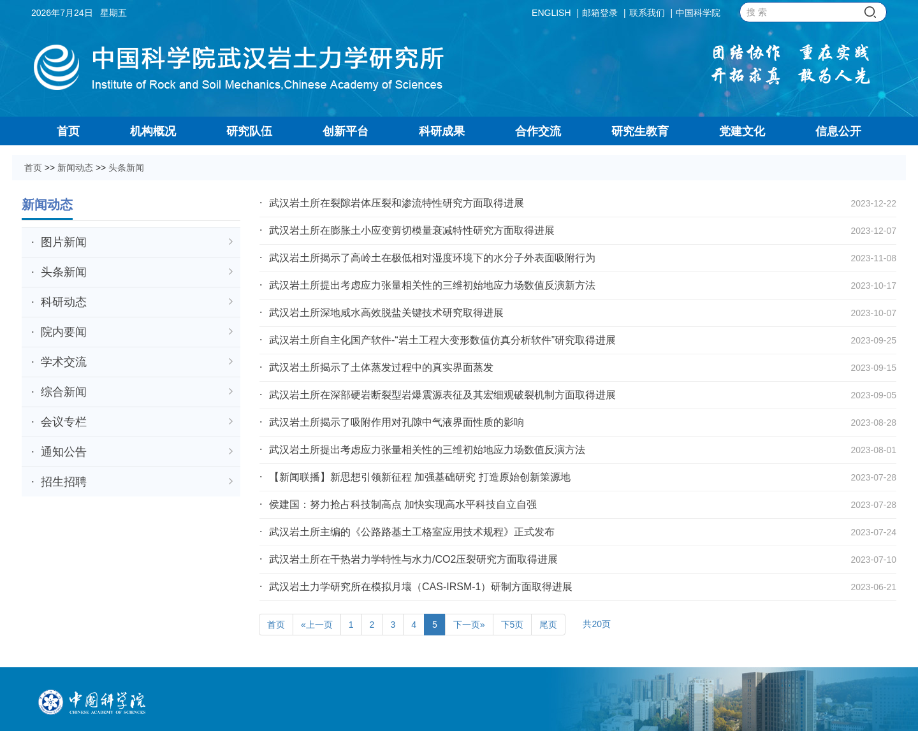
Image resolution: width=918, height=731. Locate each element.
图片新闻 (137, 242)
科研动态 (137, 302)
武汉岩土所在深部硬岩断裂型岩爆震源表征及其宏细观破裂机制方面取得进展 (442, 394)
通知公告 (137, 451)
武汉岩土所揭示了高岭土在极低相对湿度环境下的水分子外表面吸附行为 (432, 257)
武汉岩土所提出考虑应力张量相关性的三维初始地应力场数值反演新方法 (432, 285)
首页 (33, 168)
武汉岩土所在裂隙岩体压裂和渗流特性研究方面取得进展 (396, 203)
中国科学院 (698, 13)
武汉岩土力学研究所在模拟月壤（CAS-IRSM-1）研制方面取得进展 (420, 586)
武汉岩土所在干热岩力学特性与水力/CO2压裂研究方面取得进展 (413, 559)
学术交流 (137, 362)
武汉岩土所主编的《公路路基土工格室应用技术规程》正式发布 (412, 531)
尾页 (548, 624)
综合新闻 (137, 392)
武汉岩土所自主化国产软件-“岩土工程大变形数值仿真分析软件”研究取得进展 (442, 340)
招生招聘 (137, 481)
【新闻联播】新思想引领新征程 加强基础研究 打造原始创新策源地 (420, 477)
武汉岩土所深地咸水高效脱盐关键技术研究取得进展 (386, 312)
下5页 (512, 624)
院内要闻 (137, 332)
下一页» (469, 624)
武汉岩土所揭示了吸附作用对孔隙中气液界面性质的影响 (396, 422)
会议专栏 (137, 422)
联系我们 (647, 13)
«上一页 (317, 624)
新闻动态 (75, 168)
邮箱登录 (600, 13)
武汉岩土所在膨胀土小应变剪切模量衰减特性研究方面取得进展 (412, 230)
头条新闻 (126, 168)
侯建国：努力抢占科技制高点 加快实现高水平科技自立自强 (403, 504)
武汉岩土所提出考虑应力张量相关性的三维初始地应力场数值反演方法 (427, 449)
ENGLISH (551, 13)
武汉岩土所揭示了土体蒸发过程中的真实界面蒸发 (381, 367)
